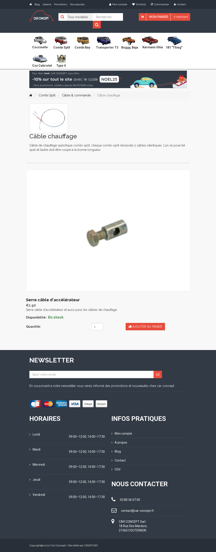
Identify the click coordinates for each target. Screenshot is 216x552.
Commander (160, 4)
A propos (119, 442)
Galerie (47, 4)
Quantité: (33, 326)
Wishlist (139, 4)
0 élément (181, 17)
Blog (37, 4)
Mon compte (118, 4)
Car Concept (58, 545)
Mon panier (158, 17)
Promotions (60, 4)
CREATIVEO (91, 545)
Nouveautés (77, 4)
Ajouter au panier (145, 326)
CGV (116, 469)
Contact (180, 4)
